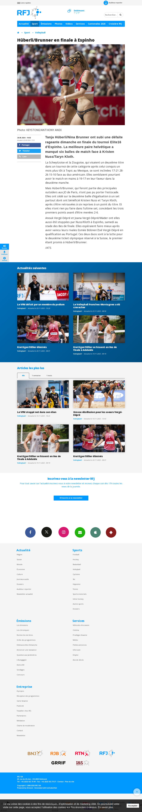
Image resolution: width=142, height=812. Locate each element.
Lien (22, 156)
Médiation (21, 721)
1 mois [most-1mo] (49, 375)
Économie (21, 569)
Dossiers (20, 584)
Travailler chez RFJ (24, 711)
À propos (20, 691)
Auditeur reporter (24, 589)
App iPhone (95, 532)
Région (19, 554)
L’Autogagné (21, 660)
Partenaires (21, 716)
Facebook (30, 532)
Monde (19, 564)
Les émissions (22, 625)
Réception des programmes (28, 696)
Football (76, 554)
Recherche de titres (25, 635)
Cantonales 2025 (97, 23)
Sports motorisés (79, 594)
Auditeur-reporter (113, 3)
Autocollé (20, 665)
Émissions (46, 23)
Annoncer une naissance (26, 650)
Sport (35, 23)
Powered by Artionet (25, 788)
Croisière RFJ (115, 23)
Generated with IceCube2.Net (45, 788)
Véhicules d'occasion (81, 625)
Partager (24, 145)
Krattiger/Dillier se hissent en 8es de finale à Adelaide (95, 348)
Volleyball (40, 32)
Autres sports (78, 604)
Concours (20, 675)
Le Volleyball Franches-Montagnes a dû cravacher (96, 306)
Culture (20, 574)
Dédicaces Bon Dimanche (27, 645)
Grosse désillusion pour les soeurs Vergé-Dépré (97, 413)
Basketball (77, 564)
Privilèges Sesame (80, 635)
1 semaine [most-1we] (36, 375)
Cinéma (76, 630)
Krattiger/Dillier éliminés (32, 347)
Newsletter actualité (25, 594)
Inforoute (76, 650)
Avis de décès (78, 660)
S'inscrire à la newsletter (71, 498)
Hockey (76, 559)
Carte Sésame (22, 701)
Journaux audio (23, 579)
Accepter (133, 805)
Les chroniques (23, 630)
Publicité (20, 706)
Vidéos (69, 23)
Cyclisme (76, 574)
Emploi (75, 655)
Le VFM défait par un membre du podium (40, 304)
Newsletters (80, 532)
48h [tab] (23, 375)
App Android (111, 532)
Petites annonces (80, 645)
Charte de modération (26, 726)
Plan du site (69, 782)
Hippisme (76, 584)
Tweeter (24, 151)
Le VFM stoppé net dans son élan (36, 412)
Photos (58, 23)
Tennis (75, 589)
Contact (20, 730)
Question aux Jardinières (26, 655)
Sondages (20, 670)
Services (80, 23)
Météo (75, 640)
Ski (74, 579)
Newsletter (21, 735)
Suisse (19, 559)
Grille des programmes (26, 640)
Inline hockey (78, 599)
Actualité (24, 23)
